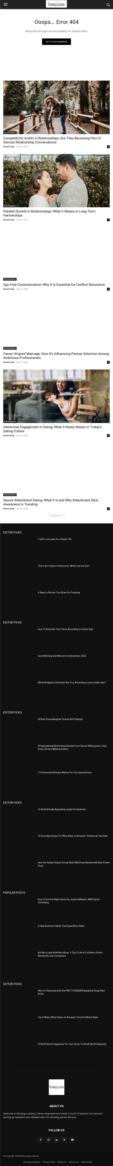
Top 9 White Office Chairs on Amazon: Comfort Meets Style (68, 1017)
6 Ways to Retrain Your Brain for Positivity (59, 592)
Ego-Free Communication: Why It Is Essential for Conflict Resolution (54, 285)
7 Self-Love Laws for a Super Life (55, 539)
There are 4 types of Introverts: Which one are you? (64, 566)
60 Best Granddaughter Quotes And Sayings (60, 719)
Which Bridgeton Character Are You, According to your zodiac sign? (72, 682)
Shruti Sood (8, 146)
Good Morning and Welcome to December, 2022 (62, 656)
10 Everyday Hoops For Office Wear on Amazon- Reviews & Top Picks (73, 836)
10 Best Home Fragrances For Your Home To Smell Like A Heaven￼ (72, 1044)
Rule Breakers (10, 133)
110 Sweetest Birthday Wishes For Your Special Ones (65, 772)
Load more (56, 515)
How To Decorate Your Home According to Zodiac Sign (65, 629)
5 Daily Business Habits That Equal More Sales (61, 926)
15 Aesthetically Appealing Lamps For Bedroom (62, 809)
